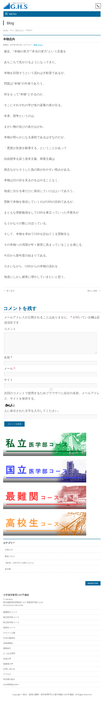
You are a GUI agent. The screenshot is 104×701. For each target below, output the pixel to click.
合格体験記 (8, 643)
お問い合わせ (9, 669)
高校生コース (9, 627)
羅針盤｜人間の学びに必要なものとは (20, 563)
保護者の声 (8, 664)
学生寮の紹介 (9, 679)
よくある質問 (9, 653)
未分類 (8, 569)
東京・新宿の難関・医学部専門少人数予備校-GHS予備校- (48, 694)
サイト (8, 380)
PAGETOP (93, 583)
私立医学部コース (11, 622)
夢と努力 (9, 291)
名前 (8, 357)
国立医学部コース (11, 617)
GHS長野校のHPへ (11, 684)
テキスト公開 (9, 633)
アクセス (7, 674)
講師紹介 (7, 648)
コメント (10, 329)
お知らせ (9, 549)
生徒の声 (7, 659)
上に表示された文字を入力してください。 (32, 411)
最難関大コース (10, 612)
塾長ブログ (19, 30)
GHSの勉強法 (9, 638)
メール (9, 368)
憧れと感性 (94, 291)
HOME (5, 30)
